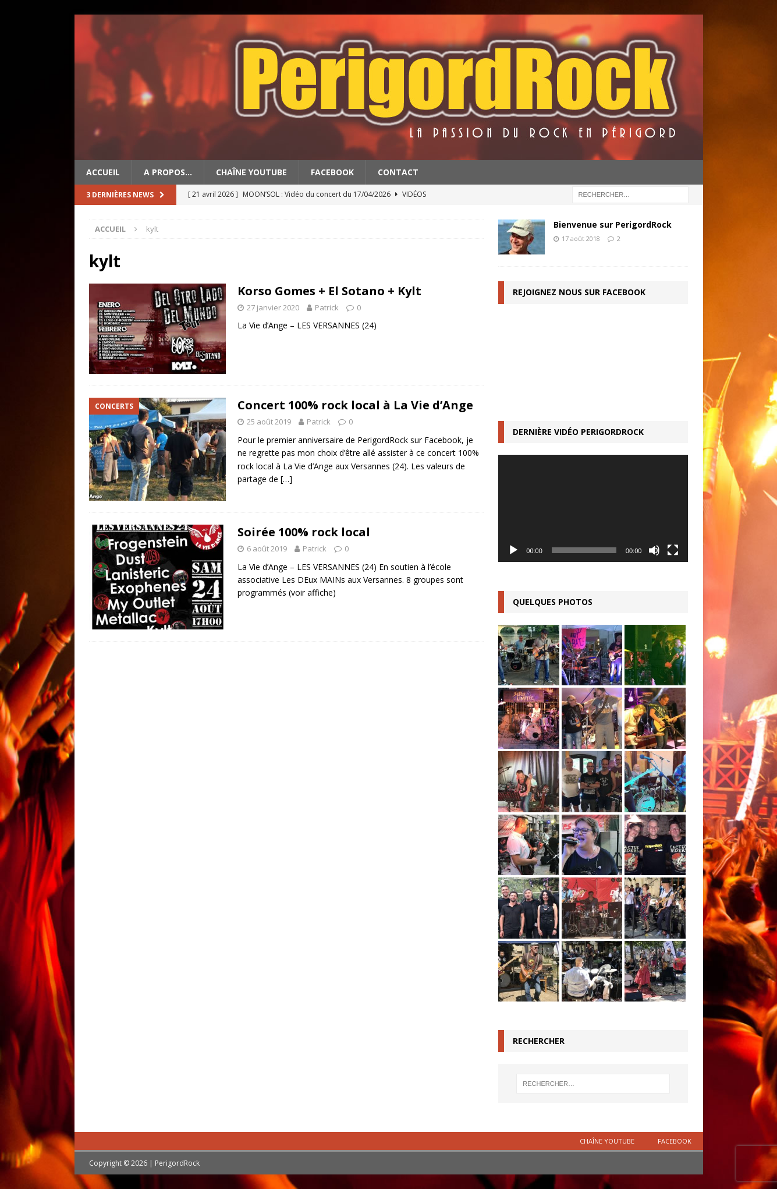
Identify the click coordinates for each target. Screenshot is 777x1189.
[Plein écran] (673, 550)
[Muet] (654, 550)
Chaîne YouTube (251, 172)
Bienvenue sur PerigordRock (613, 224)
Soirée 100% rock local (303, 532)
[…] (286, 478)
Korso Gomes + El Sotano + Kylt (329, 291)
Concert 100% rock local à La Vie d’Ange (355, 405)
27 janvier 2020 (273, 307)
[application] (593, 508)
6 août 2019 (267, 548)
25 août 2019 (269, 421)
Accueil (103, 172)
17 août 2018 (581, 238)
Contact (398, 172)
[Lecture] (513, 550)
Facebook (332, 172)
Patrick (327, 307)
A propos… (168, 172)
